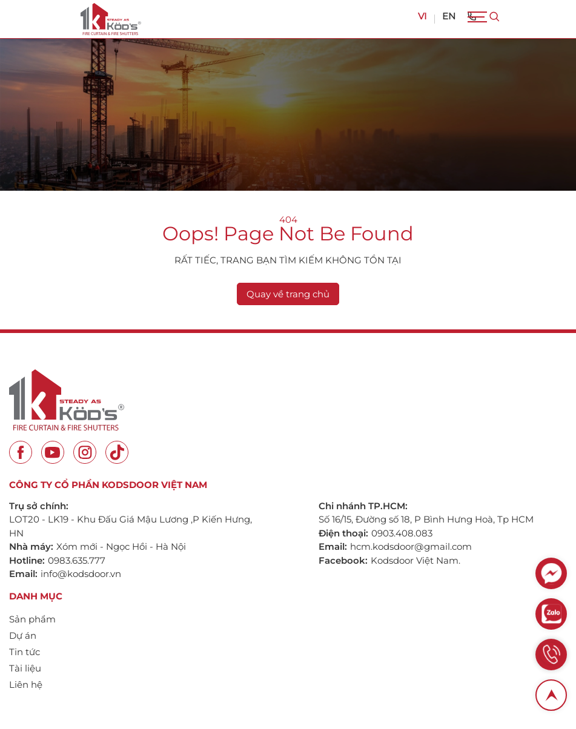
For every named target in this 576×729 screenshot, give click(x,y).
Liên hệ (25, 684)
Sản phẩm (32, 619)
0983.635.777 (76, 560)
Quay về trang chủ (288, 294)
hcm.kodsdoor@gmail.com (411, 546)
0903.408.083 (401, 533)
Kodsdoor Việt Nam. (415, 560)
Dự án (22, 635)
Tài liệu (25, 668)
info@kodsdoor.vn (81, 573)
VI (422, 16)
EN (448, 16)
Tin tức (24, 652)
